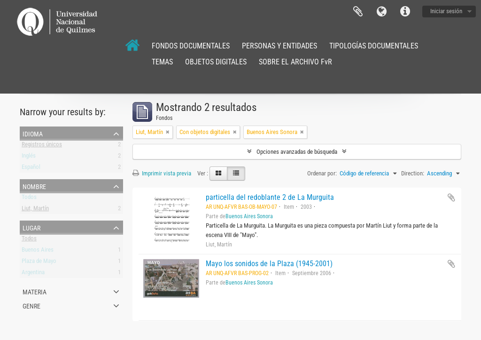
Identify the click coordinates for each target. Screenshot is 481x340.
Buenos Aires (38, 251)
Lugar (31, 227)
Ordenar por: (322, 173)
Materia (35, 291)
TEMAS (162, 61)
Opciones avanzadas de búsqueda (296, 151)
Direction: (412, 173)
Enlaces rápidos (405, 12)
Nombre (34, 185)
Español (31, 168)
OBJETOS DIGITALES (216, 61)
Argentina (33, 273)
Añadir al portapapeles (451, 197)
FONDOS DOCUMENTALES (191, 45)
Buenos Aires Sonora (249, 216)
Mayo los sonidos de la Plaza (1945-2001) (269, 263)
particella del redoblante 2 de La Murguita (270, 197)
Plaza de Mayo (39, 262)
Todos (29, 198)
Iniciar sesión (446, 11)
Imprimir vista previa (161, 173)
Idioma (381, 12)
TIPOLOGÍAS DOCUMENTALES (373, 45)
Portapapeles (358, 12)
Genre (31, 305)
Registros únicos (42, 146)
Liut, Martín (35, 209)
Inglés (29, 157)
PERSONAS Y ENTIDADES (279, 45)
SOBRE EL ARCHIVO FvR (295, 61)
